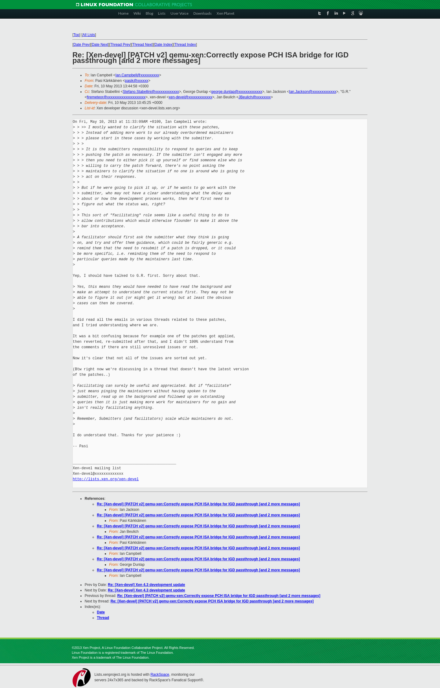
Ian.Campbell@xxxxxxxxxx (137, 75)
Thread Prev (120, 44)
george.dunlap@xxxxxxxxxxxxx (236, 92)
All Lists (88, 35)
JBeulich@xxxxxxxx (255, 97)
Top (76, 35)
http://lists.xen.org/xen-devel (106, 479)
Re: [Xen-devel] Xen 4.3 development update (146, 585)
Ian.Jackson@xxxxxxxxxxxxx (312, 92)
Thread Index (185, 44)
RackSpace (159, 674)
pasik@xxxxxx (136, 81)
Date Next (100, 44)
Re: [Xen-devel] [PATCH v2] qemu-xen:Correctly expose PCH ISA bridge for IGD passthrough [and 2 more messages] (198, 504)
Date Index (163, 44)
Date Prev (81, 44)
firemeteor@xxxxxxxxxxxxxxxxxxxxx (116, 97)
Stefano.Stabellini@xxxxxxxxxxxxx (151, 92)
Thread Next (142, 44)
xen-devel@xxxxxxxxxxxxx (190, 97)
